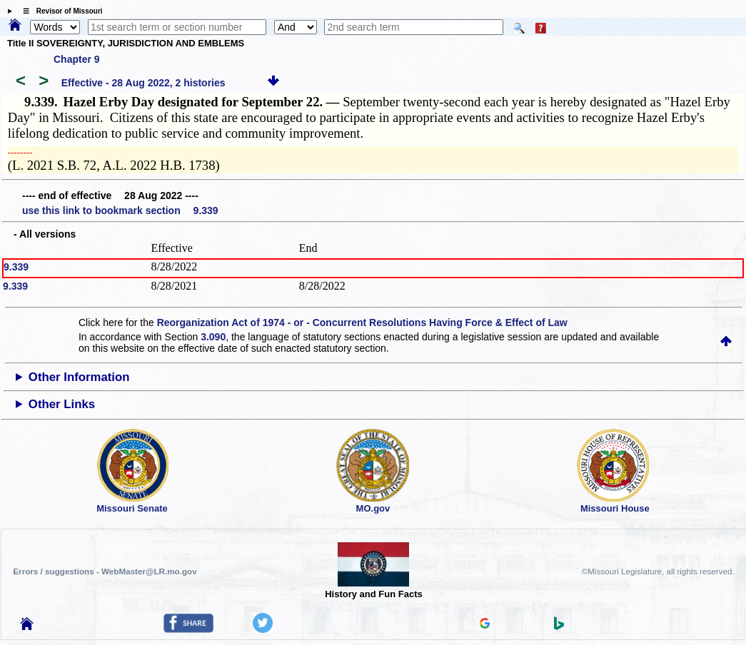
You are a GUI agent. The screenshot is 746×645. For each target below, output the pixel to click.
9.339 (16, 267)
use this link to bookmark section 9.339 (120, 210)
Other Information (79, 377)
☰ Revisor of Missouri (59, 11)
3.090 (213, 336)
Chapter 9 (77, 59)
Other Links (62, 404)
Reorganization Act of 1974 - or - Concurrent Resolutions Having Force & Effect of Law (362, 322)
